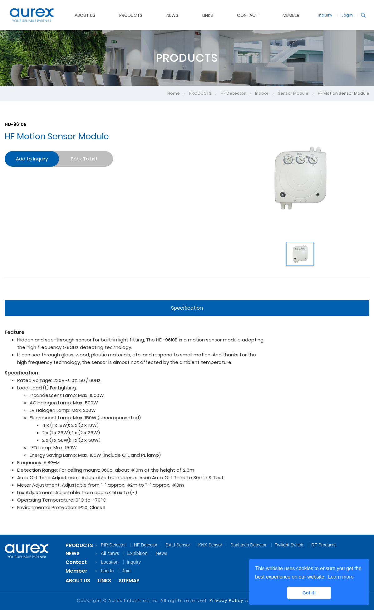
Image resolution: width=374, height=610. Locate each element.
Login (343, 15)
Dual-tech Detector (248, 544)
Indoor (261, 93)
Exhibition (137, 553)
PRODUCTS (200, 93)
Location (110, 562)
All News (110, 553)
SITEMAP (129, 580)
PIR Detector (113, 544)
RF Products (323, 544)
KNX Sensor (210, 544)
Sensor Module (293, 93)
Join (126, 570)
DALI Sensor (177, 544)
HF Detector (233, 93)
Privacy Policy (226, 600)
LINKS (104, 580)
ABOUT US (78, 580)
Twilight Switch (289, 544)
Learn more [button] (341, 576)
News (161, 553)
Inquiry (321, 15)
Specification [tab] (187, 308)
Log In (107, 570)
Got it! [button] (309, 592)
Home (173, 93)
